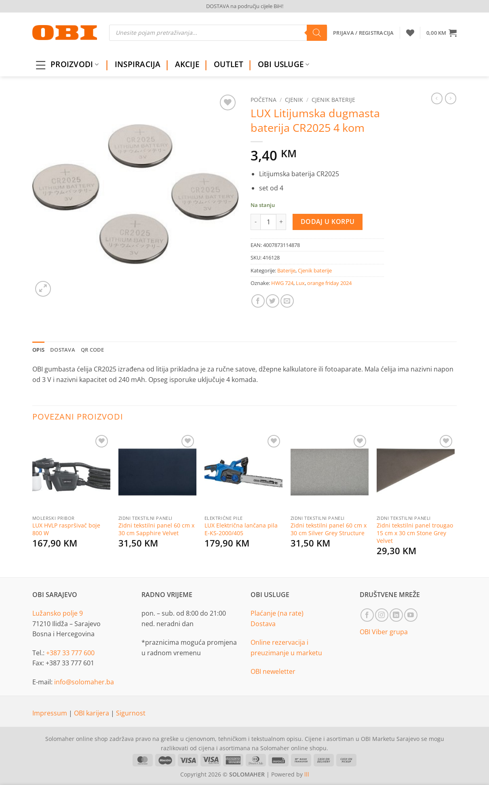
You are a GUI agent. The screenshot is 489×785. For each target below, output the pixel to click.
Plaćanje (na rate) (277, 613)
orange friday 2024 (329, 283)
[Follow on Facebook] (367, 615)
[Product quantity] (268, 222)
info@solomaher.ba (84, 681)
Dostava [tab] (62, 349)
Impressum (50, 713)
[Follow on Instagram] (381, 615)
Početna (263, 99)
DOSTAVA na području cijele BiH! (244, 6)
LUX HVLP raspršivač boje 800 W (66, 529)
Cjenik (294, 99)
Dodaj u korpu (328, 221)
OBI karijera (92, 713)
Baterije (286, 270)
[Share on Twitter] (272, 301)
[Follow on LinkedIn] (396, 615)
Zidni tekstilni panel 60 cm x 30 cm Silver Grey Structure (329, 529)
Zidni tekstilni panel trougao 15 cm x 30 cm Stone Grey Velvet (415, 533)
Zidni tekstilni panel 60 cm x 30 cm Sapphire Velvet (156, 529)
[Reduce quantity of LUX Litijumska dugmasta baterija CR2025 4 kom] (255, 222)
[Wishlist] (410, 33)
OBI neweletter (273, 671)
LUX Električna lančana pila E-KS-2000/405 (241, 529)
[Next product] (437, 98)
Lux (300, 283)
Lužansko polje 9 (57, 613)
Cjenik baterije (333, 99)
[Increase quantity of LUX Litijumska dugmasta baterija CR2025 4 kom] (281, 222)
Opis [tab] (38, 349)
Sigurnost (130, 713)
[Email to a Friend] (287, 301)
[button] (441, 33)
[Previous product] (450, 98)
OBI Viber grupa (384, 631)
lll (306, 774)
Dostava (263, 623)
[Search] (317, 33)
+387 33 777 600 (70, 652)
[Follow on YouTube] (410, 615)
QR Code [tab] (92, 349)
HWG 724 (282, 283)
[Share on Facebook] (258, 301)
